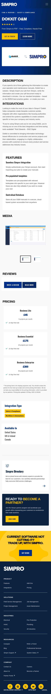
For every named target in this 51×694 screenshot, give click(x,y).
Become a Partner (33, 671)
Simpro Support (10, 653)
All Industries (31, 629)
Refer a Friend (31, 644)
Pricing (29, 588)
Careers (29, 667)
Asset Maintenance (33, 606)
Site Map (32, 690)
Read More (29, 285)
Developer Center (13, 690)
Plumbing (30, 624)
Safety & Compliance (13, 411)
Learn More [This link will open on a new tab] (27, 36)
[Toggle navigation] (47, 4)
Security (6, 629)
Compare (7, 644)
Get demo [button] (25, 553)
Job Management (32, 602)
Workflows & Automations (15, 415)
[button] (25, 259)
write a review (13, 285)
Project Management (11, 606)
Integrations (8, 588)
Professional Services (34, 648)
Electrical (7, 620)
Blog (5, 648)
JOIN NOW (12, 519)
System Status (32, 653)
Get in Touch (10, 36)
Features (7, 583)
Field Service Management (13, 602)
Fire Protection (32, 620)
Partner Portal (9, 676)
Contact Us (7, 667)
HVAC (6, 624)
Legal (44, 690)
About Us (7, 671)
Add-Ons (30, 583)
